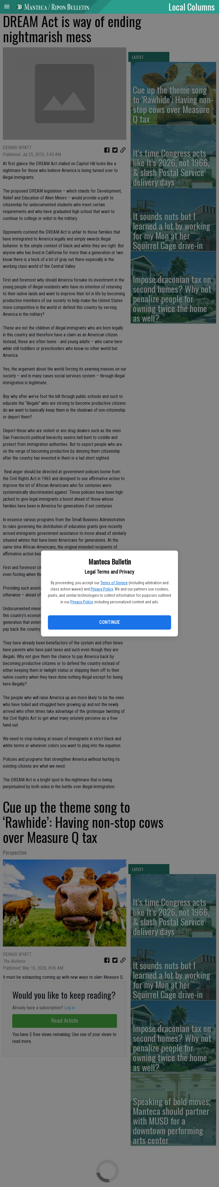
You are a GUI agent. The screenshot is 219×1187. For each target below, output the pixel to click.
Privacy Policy (102, 589)
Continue (109, 622)
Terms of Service (114, 583)
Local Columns (192, 6)
